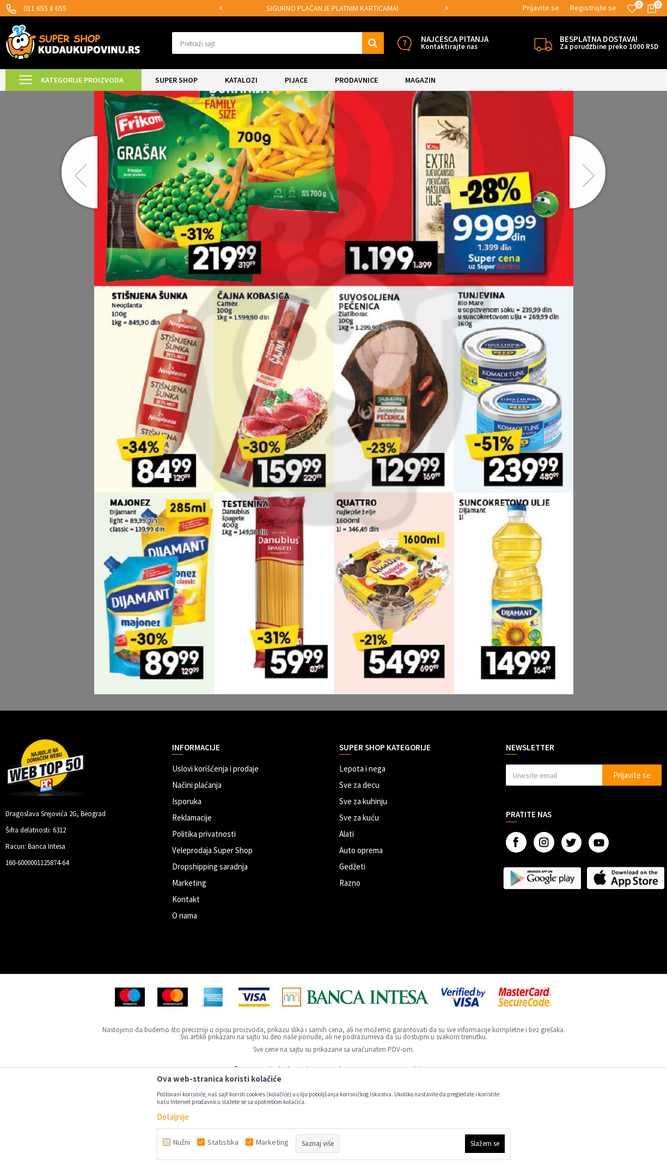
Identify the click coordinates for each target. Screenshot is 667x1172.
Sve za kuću (359, 908)
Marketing (189, 974)
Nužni (181, 1142)
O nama (184, 1006)
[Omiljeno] (632, 9)
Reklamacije (192, 908)
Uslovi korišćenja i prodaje (215, 859)
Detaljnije (173, 1117)
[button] (277, 43)
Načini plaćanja (197, 876)
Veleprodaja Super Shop (212, 941)
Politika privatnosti (204, 925)
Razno (349, 974)
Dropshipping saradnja (210, 957)
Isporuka (186, 892)
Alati (346, 925)
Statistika (222, 1142)
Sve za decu (359, 876)
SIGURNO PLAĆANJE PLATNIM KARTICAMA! (332, 8)
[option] (333, 8)
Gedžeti (352, 957)
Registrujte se (593, 8)
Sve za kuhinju (363, 892)
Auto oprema (361, 941)
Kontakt (186, 990)
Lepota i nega (362, 859)
